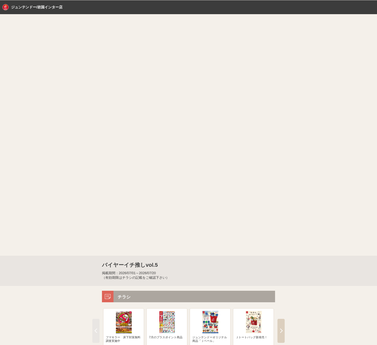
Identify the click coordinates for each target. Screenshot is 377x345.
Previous (96, 331)
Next (281, 331)
